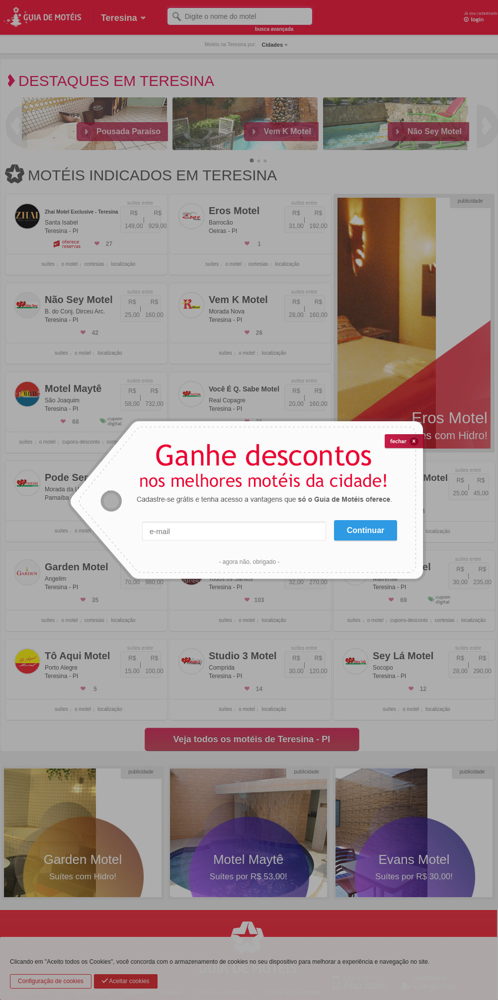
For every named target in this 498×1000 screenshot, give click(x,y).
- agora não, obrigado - (249, 561)
